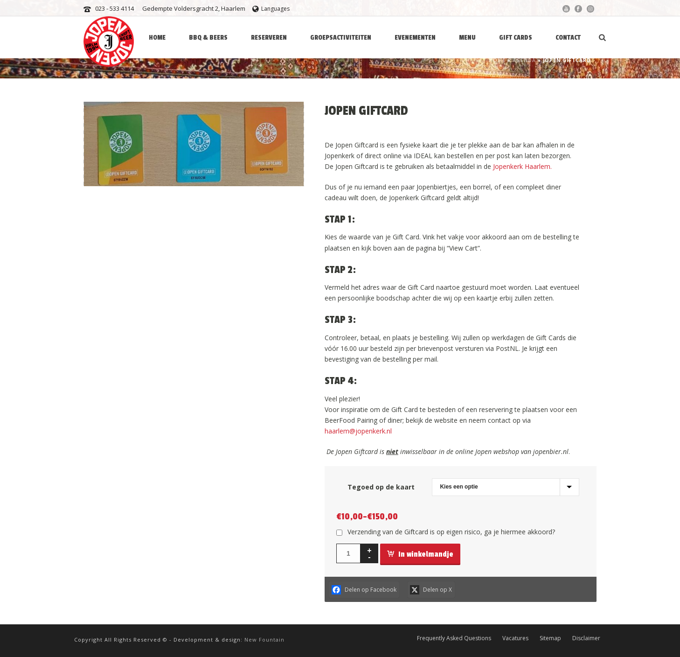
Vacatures (515, 638)
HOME (157, 38)
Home (497, 60)
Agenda (524, 60)
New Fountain (264, 639)
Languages (271, 9)
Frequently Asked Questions (454, 638)
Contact (568, 38)
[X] (431, 589)
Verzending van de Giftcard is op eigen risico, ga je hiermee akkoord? (451, 531)
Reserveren (269, 38)
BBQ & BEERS (208, 38)
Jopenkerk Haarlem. (522, 166)
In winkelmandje (420, 554)
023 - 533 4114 (114, 8)
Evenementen (415, 38)
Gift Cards (515, 38)
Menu (467, 38)
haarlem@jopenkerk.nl (358, 430)
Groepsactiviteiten (340, 38)
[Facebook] (364, 589)
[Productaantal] (348, 553)
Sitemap (550, 638)
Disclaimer (586, 638)
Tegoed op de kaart (381, 486)
